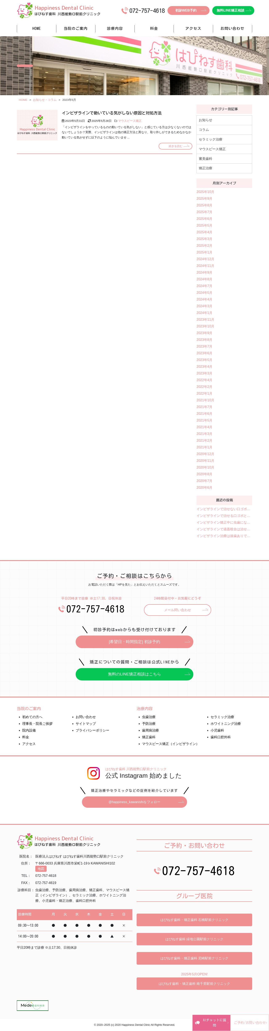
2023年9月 (204, 333)
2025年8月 (204, 205)
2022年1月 (204, 393)
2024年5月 (204, 292)
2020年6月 (204, 487)
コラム (204, 129)
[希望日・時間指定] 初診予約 (134, 642)
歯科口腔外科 (221, 737)
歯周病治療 (150, 731)
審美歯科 (205, 158)
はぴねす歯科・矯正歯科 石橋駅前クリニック (194, 920)
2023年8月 (204, 339)
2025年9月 (204, 198)
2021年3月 (204, 434)
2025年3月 (204, 239)
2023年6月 (204, 353)
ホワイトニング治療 (226, 724)
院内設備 (29, 731)
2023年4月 (204, 366)
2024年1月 (204, 313)
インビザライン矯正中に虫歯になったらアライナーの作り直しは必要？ (224, 522)
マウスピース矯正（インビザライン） (170, 744)
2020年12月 (205, 454)
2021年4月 (204, 427)
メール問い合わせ (177, 610)
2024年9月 (204, 272)
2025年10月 (205, 192)
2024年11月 (205, 266)
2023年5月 (204, 360)
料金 (154, 28)
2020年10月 (205, 467)
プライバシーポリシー (92, 731)
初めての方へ (32, 717)
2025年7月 (204, 212)
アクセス (193, 28)
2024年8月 (204, 279)
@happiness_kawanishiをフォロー (134, 802)
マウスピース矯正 (130, 120)
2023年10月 (205, 326)
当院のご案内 (76, 28)
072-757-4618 (95, 608)
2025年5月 (204, 225)
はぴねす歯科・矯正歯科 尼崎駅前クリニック (194, 959)
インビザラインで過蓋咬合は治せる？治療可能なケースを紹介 (224, 529)
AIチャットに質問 (184, 1025)
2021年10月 (205, 400)
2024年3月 (204, 306)
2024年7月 (204, 286)
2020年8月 (204, 474)
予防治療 (149, 724)
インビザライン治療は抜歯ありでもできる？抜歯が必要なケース (224, 536)
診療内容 (115, 28)
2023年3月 (204, 373)
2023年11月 (205, 319)
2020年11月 (205, 460)
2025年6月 (204, 219)
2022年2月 (204, 387)
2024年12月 (205, 259)
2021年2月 (204, 440)
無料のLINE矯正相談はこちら (134, 674)
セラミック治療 (210, 139)
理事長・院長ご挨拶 (37, 724)
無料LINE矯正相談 (230, 10)
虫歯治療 (149, 717)
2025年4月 (204, 232)
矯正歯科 (149, 737)
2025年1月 (204, 252)
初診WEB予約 (185, 10)
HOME (36, 28)
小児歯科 (217, 731)
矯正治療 (205, 168)
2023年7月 (204, 346)
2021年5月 (204, 420)
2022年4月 (204, 380)
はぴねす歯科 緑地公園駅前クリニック (194, 939)
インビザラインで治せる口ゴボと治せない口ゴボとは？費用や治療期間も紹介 (224, 515)
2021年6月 (204, 413)
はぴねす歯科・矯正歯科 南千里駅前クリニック (194, 984)
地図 (41, 869)
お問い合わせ (232, 28)
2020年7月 (204, 481)
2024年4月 (204, 299)
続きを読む (175, 146)
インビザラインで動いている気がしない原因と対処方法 (112, 113)
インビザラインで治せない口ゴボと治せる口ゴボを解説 (224, 509)
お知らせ (205, 120)
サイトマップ (86, 724)
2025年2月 (204, 245)
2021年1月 (204, 447)
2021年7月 (204, 407)
